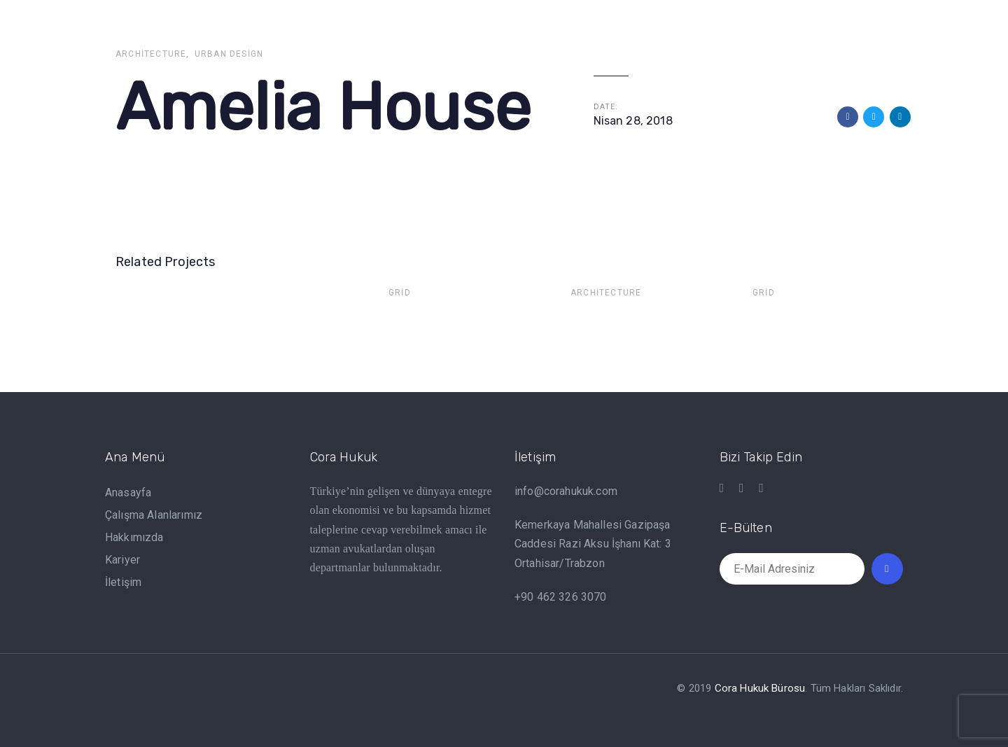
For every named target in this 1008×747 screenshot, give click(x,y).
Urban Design (229, 54)
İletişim (123, 582)
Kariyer (122, 559)
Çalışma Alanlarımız (153, 515)
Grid (399, 293)
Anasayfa (128, 492)
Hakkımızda (134, 537)
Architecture (150, 54)
